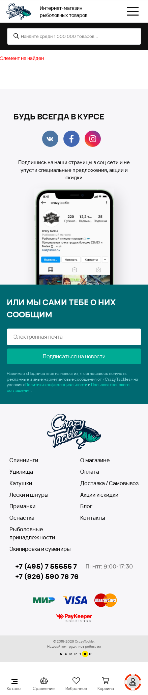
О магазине (95, 460)
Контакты (92, 517)
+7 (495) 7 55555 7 (46, 566)
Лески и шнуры (29, 494)
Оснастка (21, 517)
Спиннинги (23, 460)
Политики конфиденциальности (56, 384)
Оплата (89, 471)
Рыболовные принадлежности (32, 533)
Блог (86, 506)
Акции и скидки (99, 494)
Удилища (21, 471)
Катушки (20, 483)
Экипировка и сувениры (40, 549)
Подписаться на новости (74, 356)
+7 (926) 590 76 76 (47, 576)
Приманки (22, 506)
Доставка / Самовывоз (109, 483)
